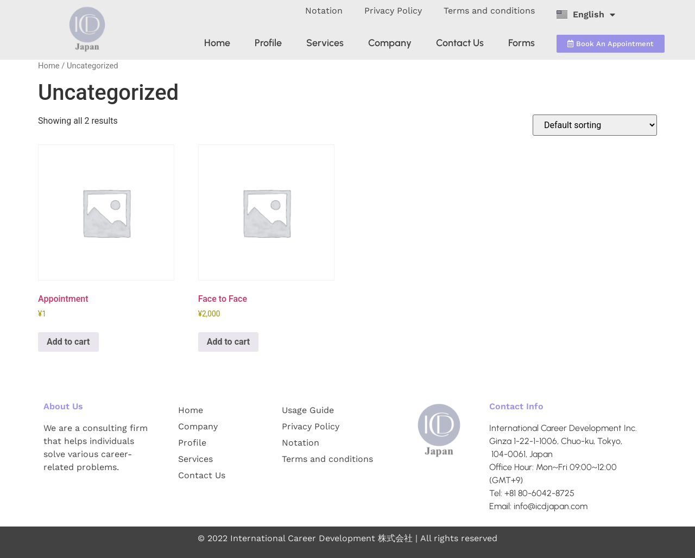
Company (390, 43)
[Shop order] (595, 125)
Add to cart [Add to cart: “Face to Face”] (228, 342)
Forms (521, 43)
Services (325, 43)
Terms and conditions (489, 10)
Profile (268, 43)
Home (217, 43)
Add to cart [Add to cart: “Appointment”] (68, 342)
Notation (324, 10)
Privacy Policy (393, 10)
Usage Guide (308, 410)
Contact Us (460, 43)
